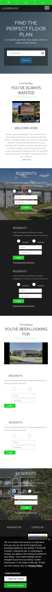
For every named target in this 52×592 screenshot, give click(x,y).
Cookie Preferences (12, 573)
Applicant (36, 192)
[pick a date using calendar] (42, 53)
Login (26, 208)
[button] (8, 2)
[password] (26, 202)
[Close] (49, 539)
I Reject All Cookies (15, 579)
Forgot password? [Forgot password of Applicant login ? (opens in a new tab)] (21, 213)
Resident (21, 192)
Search (26, 60)
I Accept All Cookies (15, 585)
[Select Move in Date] (23, 53)
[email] (26, 197)
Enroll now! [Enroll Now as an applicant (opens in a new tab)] (33, 213)
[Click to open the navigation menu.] (47, 8)
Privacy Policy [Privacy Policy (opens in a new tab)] (35, 566)
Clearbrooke (9, 8)
